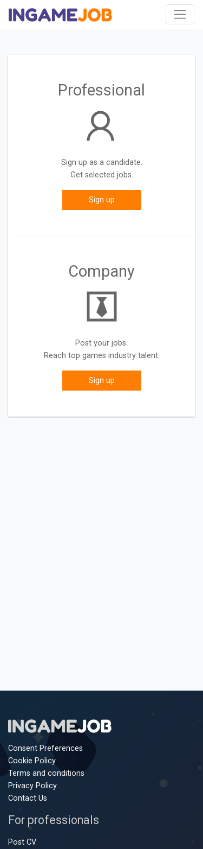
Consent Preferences (45, 748)
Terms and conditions (46, 773)
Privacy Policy (32, 785)
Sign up (102, 200)
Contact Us (27, 798)
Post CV (22, 842)
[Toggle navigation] (180, 14)
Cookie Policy (32, 760)
